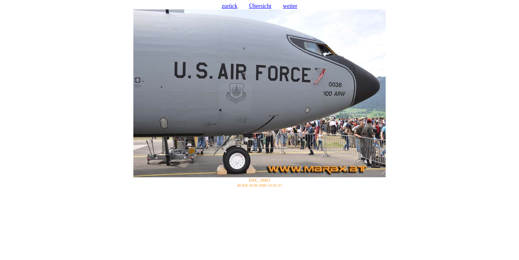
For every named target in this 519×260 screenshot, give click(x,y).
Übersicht (260, 6)
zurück (230, 6)
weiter (290, 6)
